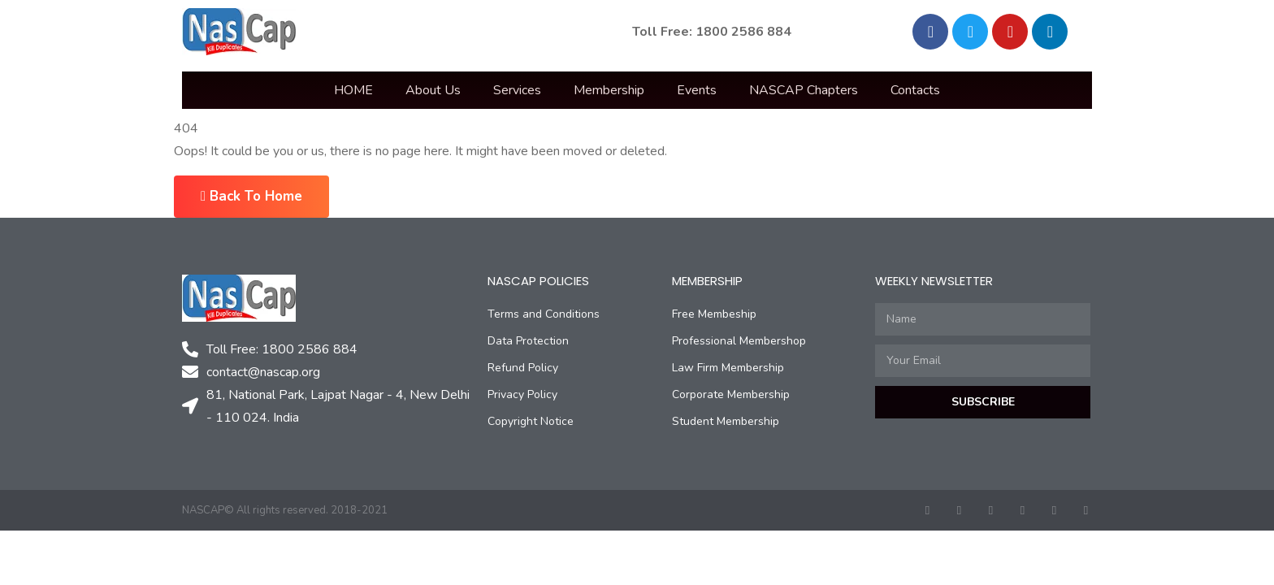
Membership (609, 90)
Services (517, 90)
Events (697, 90)
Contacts (915, 90)
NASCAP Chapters (803, 90)
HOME (353, 90)
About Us (433, 90)
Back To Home (251, 196)
